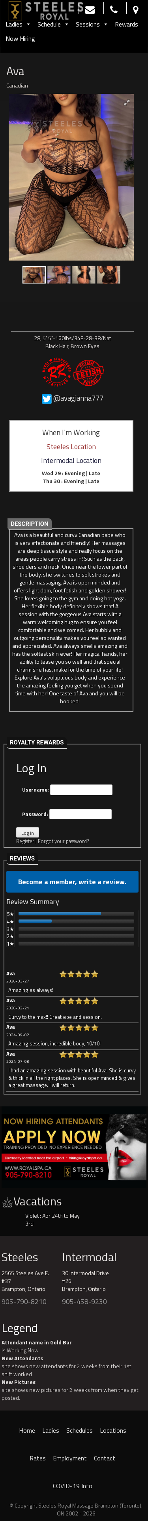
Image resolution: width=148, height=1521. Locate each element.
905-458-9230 (84, 1301)
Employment (70, 1458)
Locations (113, 1430)
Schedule (53, 24)
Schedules (79, 1430)
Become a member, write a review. (72, 881)
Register (25, 841)
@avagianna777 (78, 398)
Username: (67, 789)
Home (27, 1430)
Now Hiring (20, 38)
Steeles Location (71, 446)
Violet (32, 1215)
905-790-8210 (24, 1301)
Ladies (18, 24)
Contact (104, 1458)
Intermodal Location (71, 460)
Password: (67, 814)
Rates (38, 1458)
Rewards (126, 24)
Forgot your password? (63, 841)
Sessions (92, 24)
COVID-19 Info (72, 1486)
